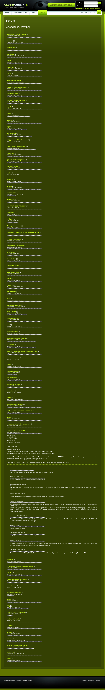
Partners (98, 680)
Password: (80, 6)
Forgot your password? (93, 8)
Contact (84, 680)
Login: (81, 3)
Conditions (91, 680)
